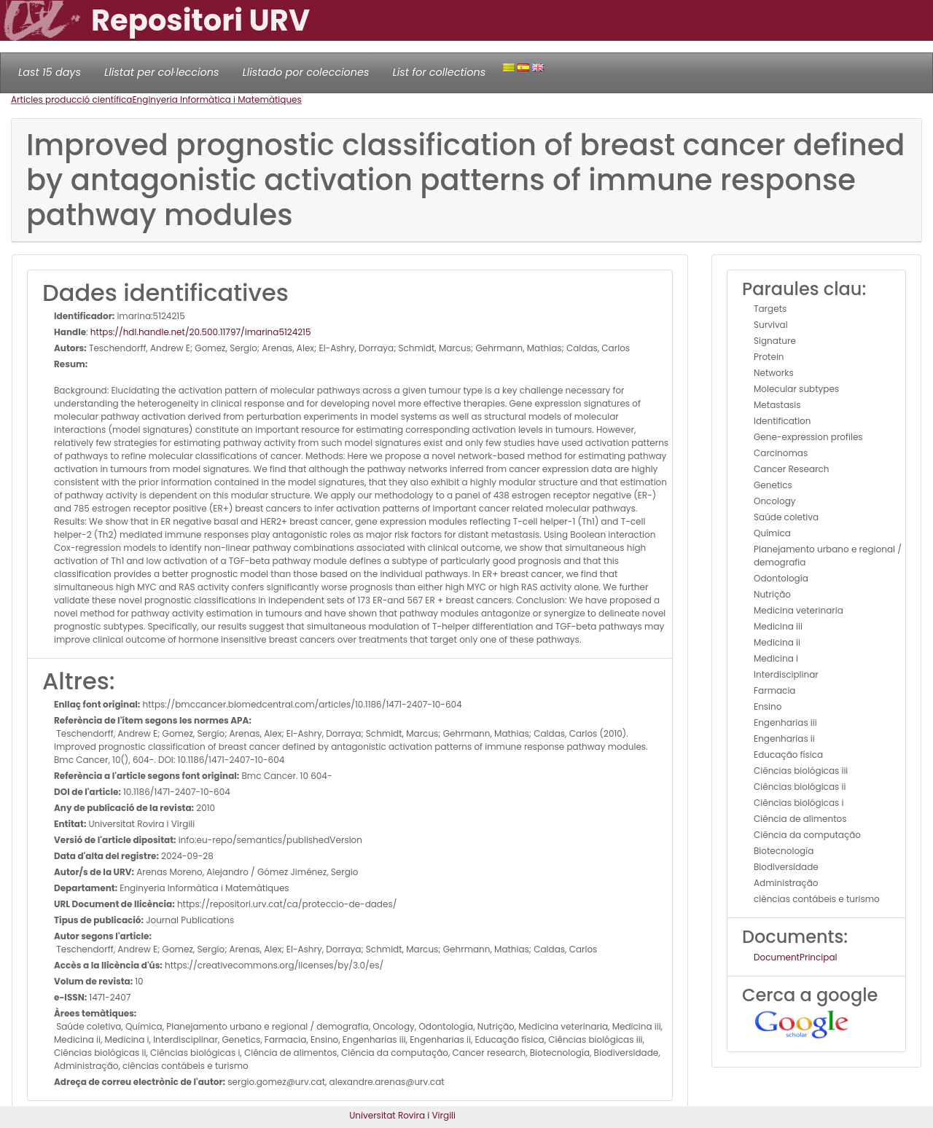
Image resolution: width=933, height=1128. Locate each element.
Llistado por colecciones (306, 72)
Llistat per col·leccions (161, 72)
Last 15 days (49, 72)
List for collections (438, 72)
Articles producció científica (71, 99)
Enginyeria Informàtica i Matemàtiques (216, 99)
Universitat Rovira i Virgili (402, 1115)
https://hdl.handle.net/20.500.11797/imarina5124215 (200, 332)
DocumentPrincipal (795, 957)
